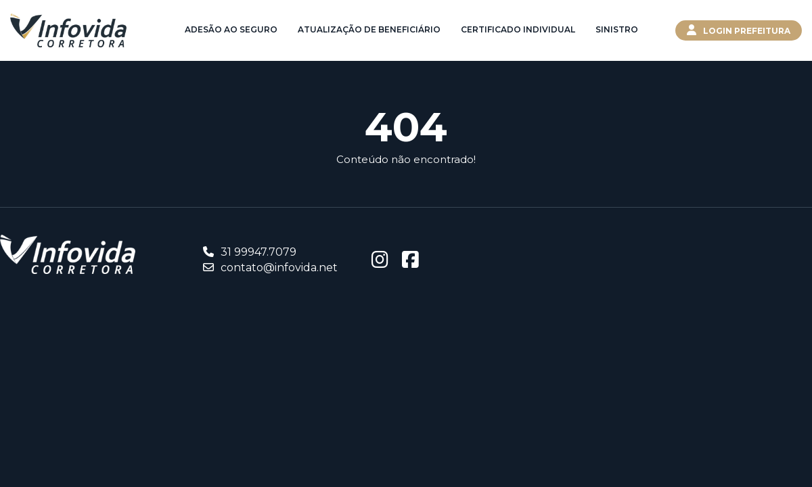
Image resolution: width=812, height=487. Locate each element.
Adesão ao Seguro (231, 29)
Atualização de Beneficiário (369, 29)
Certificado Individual (518, 29)
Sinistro (616, 29)
